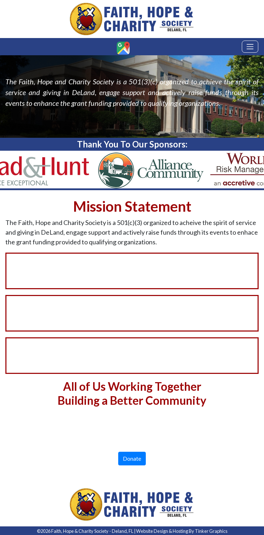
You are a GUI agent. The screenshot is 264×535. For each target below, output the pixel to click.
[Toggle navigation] (250, 47)
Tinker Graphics (211, 531)
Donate (132, 458)
